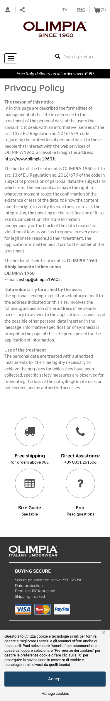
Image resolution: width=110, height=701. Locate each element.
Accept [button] (55, 679)
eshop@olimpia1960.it (40, 279)
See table (30, 513)
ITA (64, 9)
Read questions (80, 513)
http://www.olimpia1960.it (30, 158)
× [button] (104, 632)
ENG (81, 9)
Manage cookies (55, 693)
